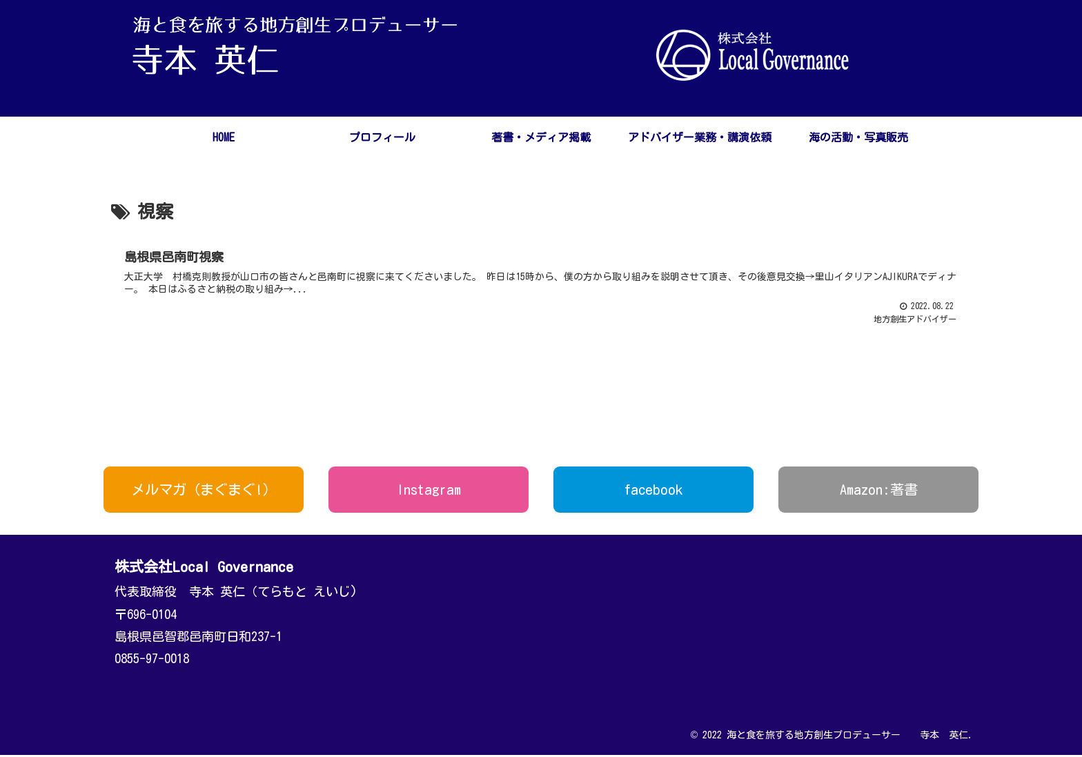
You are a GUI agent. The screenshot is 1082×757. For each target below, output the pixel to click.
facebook (653, 491)
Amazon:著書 (879, 491)
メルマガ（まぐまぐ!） (204, 491)
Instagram (429, 491)
